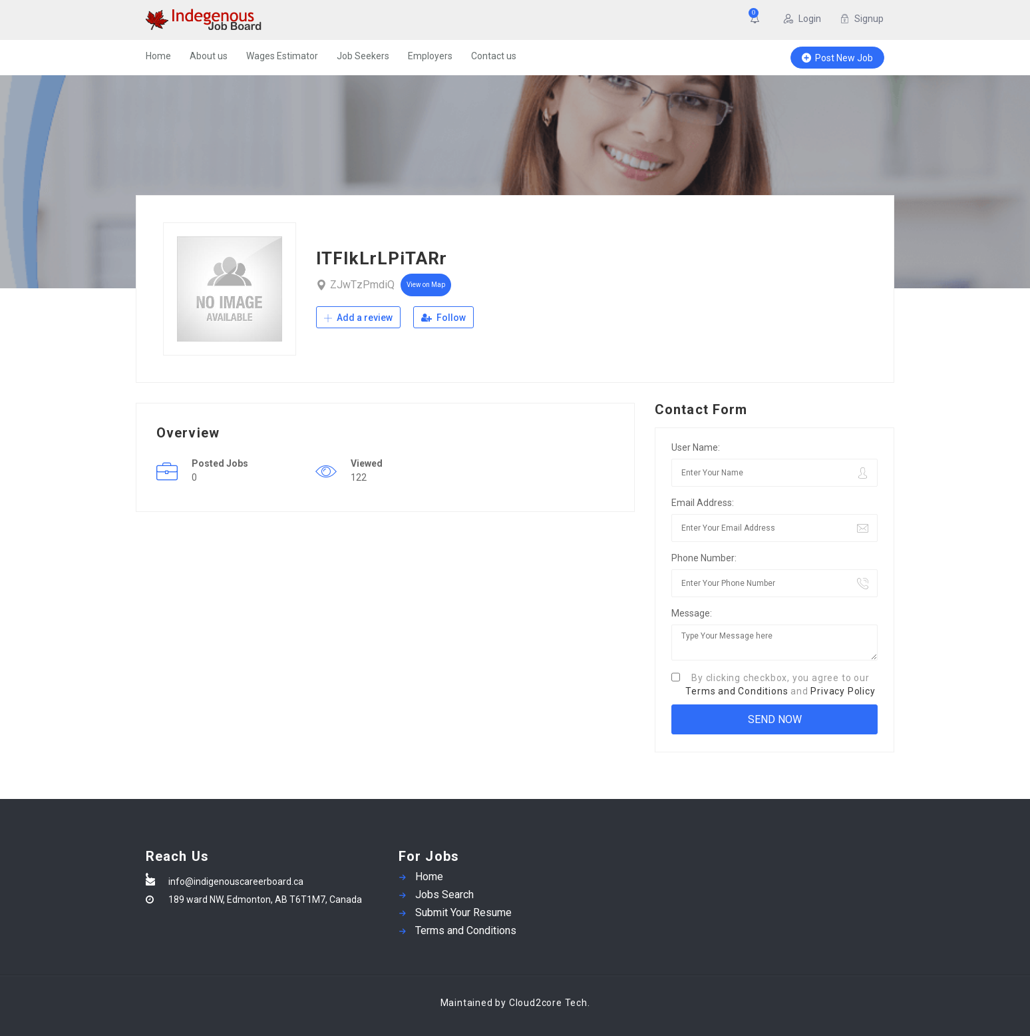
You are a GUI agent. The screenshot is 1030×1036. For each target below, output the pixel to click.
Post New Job (837, 58)
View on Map (426, 284)
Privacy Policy (842, 691)
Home (158, 56)
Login (802, 18)
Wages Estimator (282, 56)
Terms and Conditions (736, 691)
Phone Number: (704, 558)
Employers (430, 56)
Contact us (493, 56)
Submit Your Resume (463, 912)
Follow (443, 317)
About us (209, 56)
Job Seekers (363, 56)
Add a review (358, 317)
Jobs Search (444, 894)
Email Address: (702, 502)
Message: (691, 613)
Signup (862, 18)
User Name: (695, 447)
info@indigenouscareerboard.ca (235, 881)
